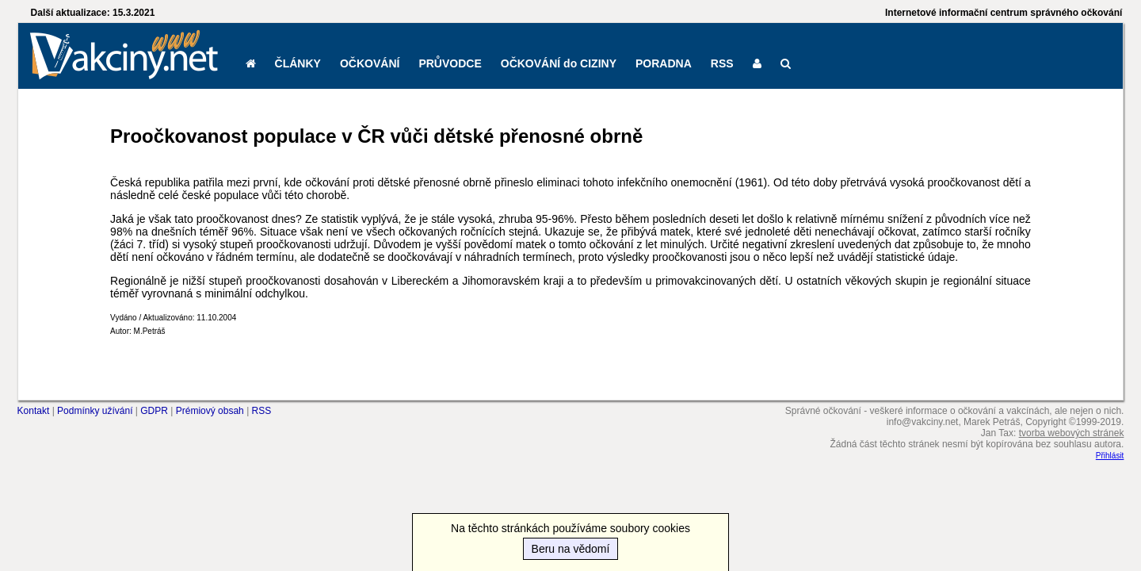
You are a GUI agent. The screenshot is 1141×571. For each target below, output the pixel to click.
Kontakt (33, 410)
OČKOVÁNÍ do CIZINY (558, 63)
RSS (722, 63)
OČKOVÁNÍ (369, 63)
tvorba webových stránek (1071, 433)
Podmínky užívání (94, 410)
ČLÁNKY (298, 63)
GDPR (154, 410)
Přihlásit (1110, 455)
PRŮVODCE (449, 63)
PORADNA (663, 63)
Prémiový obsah (210, 410)
